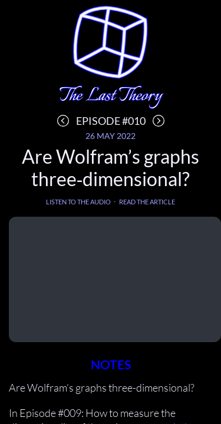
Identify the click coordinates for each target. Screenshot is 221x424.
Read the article (147, 202)
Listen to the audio (78, 202)
